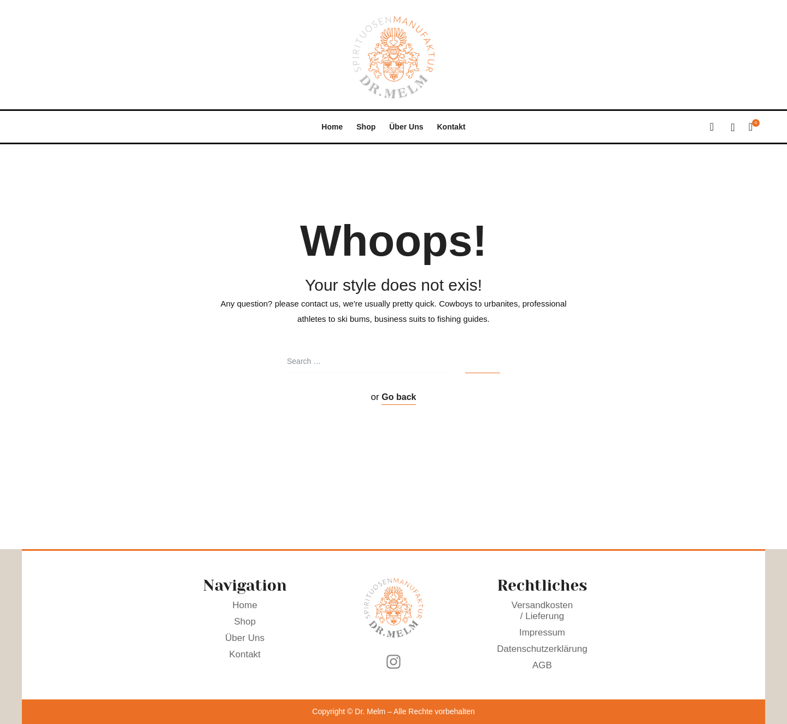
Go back (398, 397)
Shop (365, 126)
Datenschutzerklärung (542, 649)
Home (332, 126)
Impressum (542, 632)
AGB (542, 665)
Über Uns (406, 126)
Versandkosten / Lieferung (542, 610)
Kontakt (451, 126)
